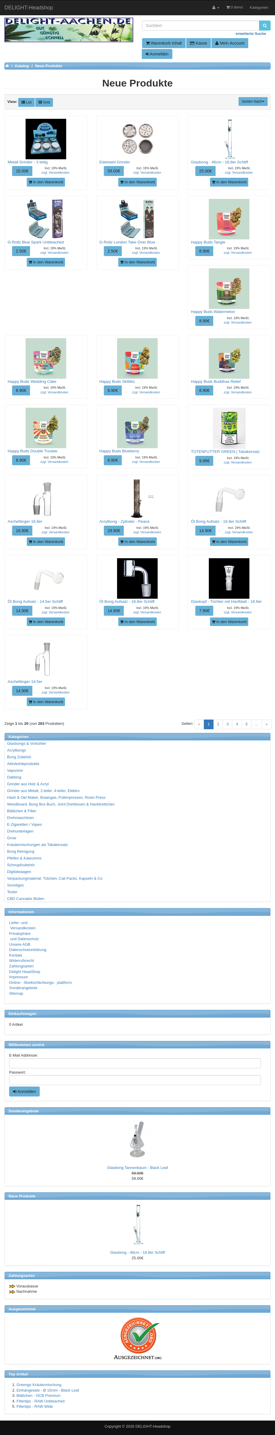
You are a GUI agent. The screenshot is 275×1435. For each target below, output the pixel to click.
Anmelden (157, 54)
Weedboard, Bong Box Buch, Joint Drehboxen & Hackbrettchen (60, 804)
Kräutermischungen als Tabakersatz (37, 844)
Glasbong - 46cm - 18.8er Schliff (137, 1252)
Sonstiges (15, 885)
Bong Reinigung (20, 851)
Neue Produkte (22, 1196)
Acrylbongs (16, 750)
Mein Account (229, 43)
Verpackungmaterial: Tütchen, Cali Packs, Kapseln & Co (54, 878)
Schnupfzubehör (21, 865)
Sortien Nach (253, 101)
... (256, 724)
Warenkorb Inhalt (164, 43)
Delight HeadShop (24, 971)
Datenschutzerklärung (27, 949)
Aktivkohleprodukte (23, 764)
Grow (11, 838)
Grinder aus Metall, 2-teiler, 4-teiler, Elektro (43, 790)
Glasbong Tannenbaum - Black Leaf (137, 1167)
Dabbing (14, 777)
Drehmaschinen (20, 817)
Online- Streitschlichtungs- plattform (40, 982)
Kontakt (15, 955)
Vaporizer (15, 770)
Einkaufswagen (22, 1013)
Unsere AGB (19, 944)
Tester (12, 892)
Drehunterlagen (20, 831)
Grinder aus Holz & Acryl (28, 784)
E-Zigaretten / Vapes (24, 824)
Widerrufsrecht (21, 960)
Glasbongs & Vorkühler (26, 743)
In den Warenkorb (46, 182)
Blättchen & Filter (21, 811)
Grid (44, 102)
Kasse (198, 43)
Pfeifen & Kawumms (24, 858)
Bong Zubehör (19, 757)
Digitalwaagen (19, 871)
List (26, 102)
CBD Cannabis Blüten (25, 898)
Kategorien (259, 7)
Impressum (18, 977)
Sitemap (16, 993)
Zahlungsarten (21, 966)
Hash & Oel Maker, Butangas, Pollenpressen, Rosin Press (56, 797)
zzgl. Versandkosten (55, 172)
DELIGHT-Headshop (152, 1426)
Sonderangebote (23, 988)
